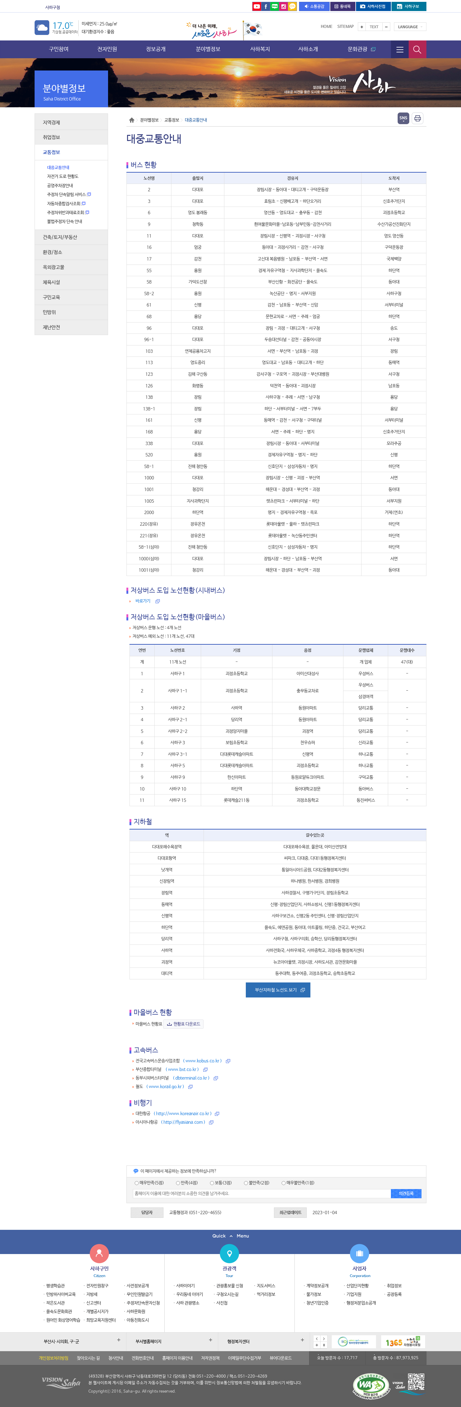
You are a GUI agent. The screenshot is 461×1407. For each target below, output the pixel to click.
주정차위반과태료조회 (68, 212)
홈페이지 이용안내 (177, 1358)
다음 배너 (324, 1338)
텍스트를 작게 (386, 26)
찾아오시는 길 (88, 1358)
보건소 (115, 7)
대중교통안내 (58, 167)
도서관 (141, 7)
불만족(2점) (257, 1182)
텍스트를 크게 (362, 26)
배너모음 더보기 (316, 1345)
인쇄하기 (417, 118)
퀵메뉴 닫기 (230, 1236)
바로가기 (143, 601)
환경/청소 (52, 252)
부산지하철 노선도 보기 (276, 990)
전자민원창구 (97, 1285)
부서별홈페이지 (148, 1341)
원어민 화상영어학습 (63, 1320)
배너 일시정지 (324, 1345)
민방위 (49, 312)
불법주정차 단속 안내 (64, 221)
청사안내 (115, 1358)
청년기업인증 (317, 1303)
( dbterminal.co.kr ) (191, 1078)
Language (408, 27)
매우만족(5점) (149, 1182)
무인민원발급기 (139, 1294)
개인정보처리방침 (53, 1358)
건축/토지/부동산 (60, 237)
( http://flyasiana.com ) (183, 1122)
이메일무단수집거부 (244, 1358)
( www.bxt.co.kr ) (182, 1069)
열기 (403, 118)
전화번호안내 (143, 1358)
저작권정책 (210, 1358)
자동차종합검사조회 (66, 203)
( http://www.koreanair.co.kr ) (182, 1113)
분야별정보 (208, 49)
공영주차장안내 (60, 185)
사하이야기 (185, 1285)
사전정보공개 (138, 1285)
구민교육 (51, 297)
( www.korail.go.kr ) (165, 1086)
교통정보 (51, 152)
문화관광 (86, 7)
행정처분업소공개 (361, 1303)
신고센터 (93, 1303)
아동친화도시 (138, 1320)
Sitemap (345, 27)
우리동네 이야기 (189, 1294)
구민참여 (59, 49)
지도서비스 (266, 1285)
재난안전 (51, 327)
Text (374, 27)
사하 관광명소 (187, 1303)
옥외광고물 (53, 267)
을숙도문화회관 (180, 7)
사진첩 (221, 1303)
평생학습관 (55, 1285)
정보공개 (156, 49)
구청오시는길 (227, 1294)
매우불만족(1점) (298, 1182)
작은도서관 (55, 1303)
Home (326, 27)
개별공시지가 (97, 1311)
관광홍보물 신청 (229, 1285)
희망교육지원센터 (101, 1320)
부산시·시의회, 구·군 (61, 1341)
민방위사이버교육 (61, 1294)
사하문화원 (136, 1311)
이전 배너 (316, 1338)
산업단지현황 (358, 1285)
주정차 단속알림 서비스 (69, 194)
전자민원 (107, 49)
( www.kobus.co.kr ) (202, 1060)
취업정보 (51, 137)
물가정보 (313, 1294)
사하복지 (260, 49)
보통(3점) (221, 1182)
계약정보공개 (317, 1285)
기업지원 (354, 1294)
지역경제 (51, 123)
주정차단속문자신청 (143, 1303)
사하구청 (52, 7)
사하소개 (308, 49)
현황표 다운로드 (187, 1024)
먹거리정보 (266, 1294)
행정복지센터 (238, 1341)
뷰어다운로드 (281, 1358)
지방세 (91, 1294)
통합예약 (213, 7)
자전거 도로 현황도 (62, 176)
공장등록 (394, 1294)
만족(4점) (187, 1182)
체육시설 (51, 282)
